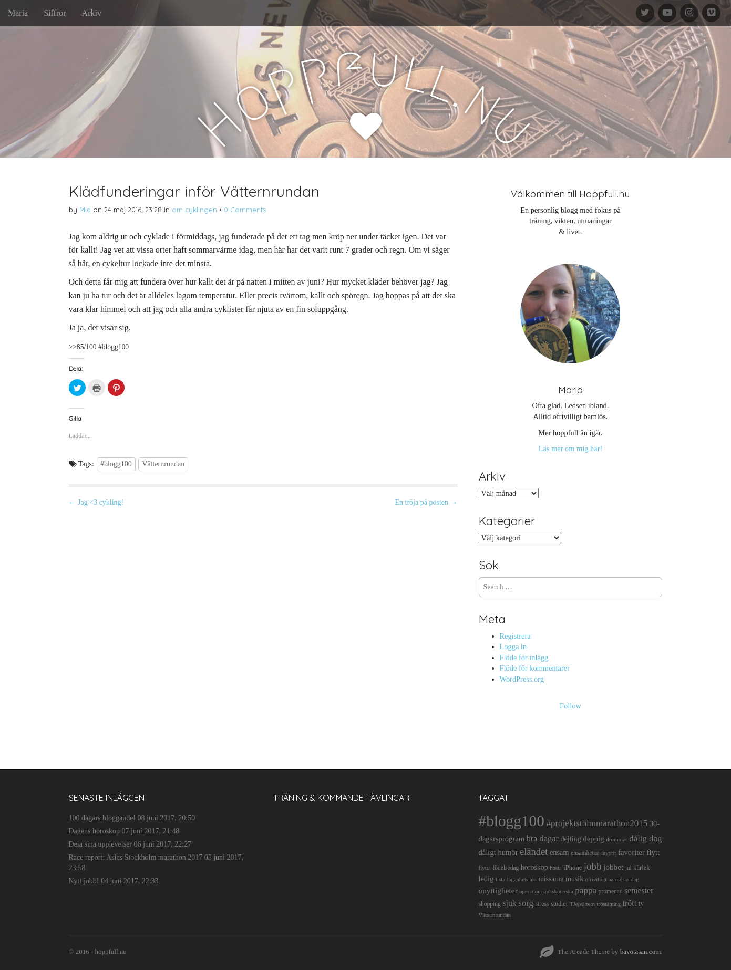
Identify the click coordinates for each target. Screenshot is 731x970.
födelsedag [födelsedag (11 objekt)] (505, 867)
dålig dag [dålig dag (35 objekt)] (645, 838)
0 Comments (245, 209)
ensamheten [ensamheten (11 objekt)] (585, 853)
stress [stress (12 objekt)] (542, 904)
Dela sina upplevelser (100, 844)
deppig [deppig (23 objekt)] (593, 839)
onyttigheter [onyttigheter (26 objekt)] (497, 890)
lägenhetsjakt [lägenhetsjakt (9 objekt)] (522, 879)
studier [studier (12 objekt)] (559, 904)
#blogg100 (116, 464)
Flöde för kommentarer (535, 668)
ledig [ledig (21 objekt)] (485, 878)
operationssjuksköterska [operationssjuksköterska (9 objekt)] (546, 891)
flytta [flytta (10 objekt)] (484, 867)
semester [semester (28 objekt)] (638, 890)
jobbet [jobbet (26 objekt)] (613, 866)
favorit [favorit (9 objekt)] (608, 853)
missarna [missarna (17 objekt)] (550, 879)
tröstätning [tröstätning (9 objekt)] (609, 904)
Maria (18, 12)
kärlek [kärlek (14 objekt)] (641, 867)
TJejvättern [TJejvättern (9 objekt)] (582, 904)
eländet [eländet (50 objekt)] (534, 852)
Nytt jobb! (84, 881)
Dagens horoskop (94, 831)
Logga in (513, 646)
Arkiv (91, 12)
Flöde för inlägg (524, 657)
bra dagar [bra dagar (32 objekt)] (543, 838)
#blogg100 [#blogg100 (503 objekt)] (511, 820)
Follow (570, 706)
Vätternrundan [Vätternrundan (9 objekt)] (494, 915)
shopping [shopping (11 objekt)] (489, 904)
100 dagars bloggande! (102, 818)
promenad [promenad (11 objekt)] (611, 891)
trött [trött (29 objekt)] (630, 903)
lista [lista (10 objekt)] (501, 879)
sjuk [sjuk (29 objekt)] (509, 903)
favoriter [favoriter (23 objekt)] (631, 852)
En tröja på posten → (426, 502)
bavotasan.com (640, 951)
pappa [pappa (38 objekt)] (585, 890)
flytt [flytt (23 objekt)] (653, 852)
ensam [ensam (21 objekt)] (559, 852)
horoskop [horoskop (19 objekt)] (534, 867)
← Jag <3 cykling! (96, 502)
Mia (85, 209)
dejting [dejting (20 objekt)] (570, 839)
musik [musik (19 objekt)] (574, 879)
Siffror (55, 12)
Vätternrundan (163, 464)
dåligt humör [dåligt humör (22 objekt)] (498, 852)
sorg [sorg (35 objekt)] (525, 903)
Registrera (515, 636)
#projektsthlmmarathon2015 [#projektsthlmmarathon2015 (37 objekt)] (596, 823)
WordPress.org (522, 679)
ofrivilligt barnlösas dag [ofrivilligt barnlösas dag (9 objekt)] (612, 879)
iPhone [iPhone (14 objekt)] (572, 867)
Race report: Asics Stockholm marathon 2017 (136, 857)
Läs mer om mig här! (570, 448)
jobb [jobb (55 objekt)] (593, 866)
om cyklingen (194, 209)
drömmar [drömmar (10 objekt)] (616, 839)
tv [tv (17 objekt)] (641, 904)
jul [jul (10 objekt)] (628, 867)
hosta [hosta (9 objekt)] (556, 868)
